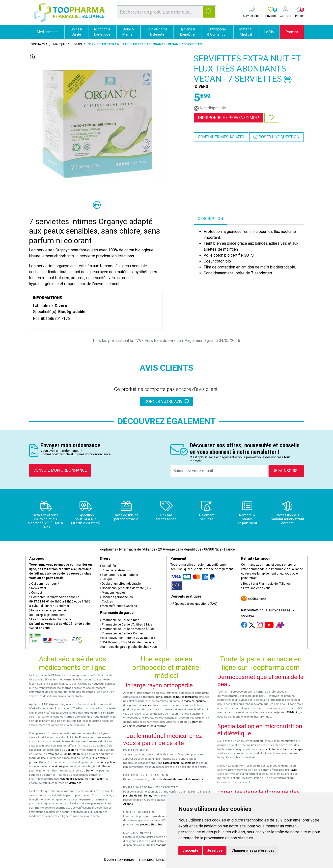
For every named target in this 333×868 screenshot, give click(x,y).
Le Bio (269, 32)
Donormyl (92, 770)
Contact (35, 592)
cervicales (188, 701)
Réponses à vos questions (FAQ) (193, 603)
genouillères (163, 697)
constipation (107, 762)
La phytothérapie (269, 749)
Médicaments (46, 32)
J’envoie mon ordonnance (60, 470)
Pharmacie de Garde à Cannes (122, 633)
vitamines (75, 783)
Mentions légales (113, 592)
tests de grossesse (71, 778)
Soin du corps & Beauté (156, 31)
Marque (59, 44)
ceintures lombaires (185, 697)
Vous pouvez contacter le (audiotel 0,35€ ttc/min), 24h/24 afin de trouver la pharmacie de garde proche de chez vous (128, 642)
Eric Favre (290, 770)
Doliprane (72, 749)
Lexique (106, 579)
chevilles (145, 705)
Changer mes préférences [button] (252, 850)
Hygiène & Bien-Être (187, 31)
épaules (201, 701)
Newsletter (37, 588)
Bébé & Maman (128, 31)
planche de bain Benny (137, 795)
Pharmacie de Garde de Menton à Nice (127, 629)
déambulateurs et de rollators (183, 779)
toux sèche (99, 758)
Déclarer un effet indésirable (120, 583)
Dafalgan (74, 754)
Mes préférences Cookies (118, 606)
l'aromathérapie (293, 749)
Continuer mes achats (221, 137)
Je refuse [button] (214, 850)
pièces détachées (151, 824)
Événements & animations (119, 575)
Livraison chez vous (256, 588)
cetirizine (56, 766)
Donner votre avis (166, 401)
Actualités (108, 566)
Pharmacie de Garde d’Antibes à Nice (126, 624)
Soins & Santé (76, 31)
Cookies (106, 601)
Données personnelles (116, 597)
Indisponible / (228, 117)
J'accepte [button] (190, 850)
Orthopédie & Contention (217, 31)
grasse (33, 762)
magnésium (97, 778)
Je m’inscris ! (286, 470)
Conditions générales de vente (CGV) (126, 588)
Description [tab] (210, 218)
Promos (292, 32)
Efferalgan (52, 754)
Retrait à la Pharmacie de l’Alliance (266, 583)
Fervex (106, 766)
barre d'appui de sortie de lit (180, 763)
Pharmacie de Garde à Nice (119, 620)
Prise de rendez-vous (115, 570)
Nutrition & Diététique (102, 31)
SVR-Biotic (293, 712)
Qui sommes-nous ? (44, 583)
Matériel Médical (245, 31)
